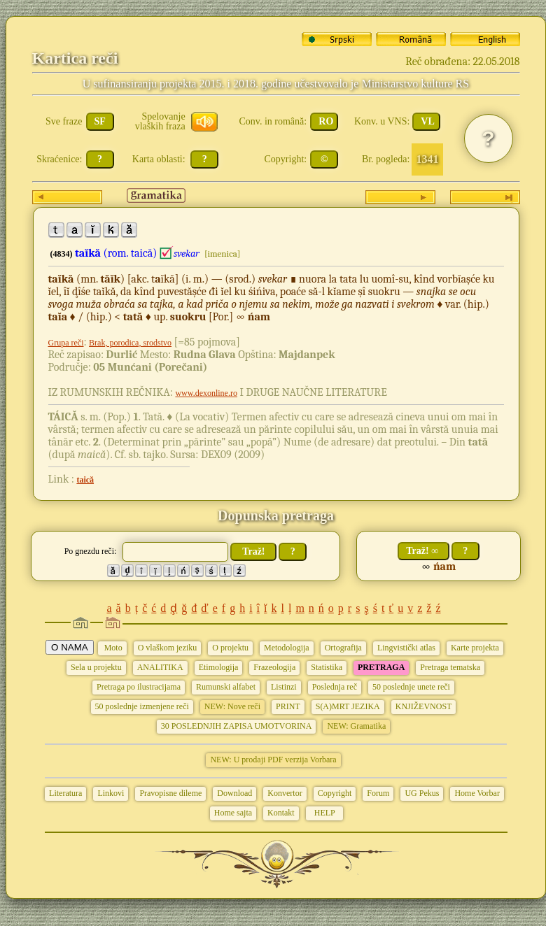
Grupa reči (66, 343)
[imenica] (222, 253)
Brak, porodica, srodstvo (130, 343)
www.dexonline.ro (206, 393)
